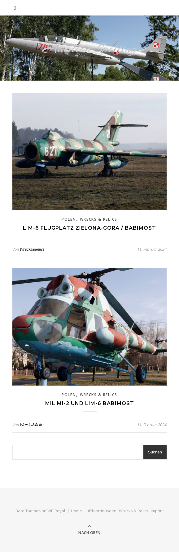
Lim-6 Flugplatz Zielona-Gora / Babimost (89, 228)
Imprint (157, 511)
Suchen (155, 452)
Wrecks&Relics (32, 249)
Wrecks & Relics (99, 219)
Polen (69, 219)
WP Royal (56, 511)
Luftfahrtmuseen (100, 511)
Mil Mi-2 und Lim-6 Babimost (89, 403)
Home (76, 511)
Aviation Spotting (89, 48)
